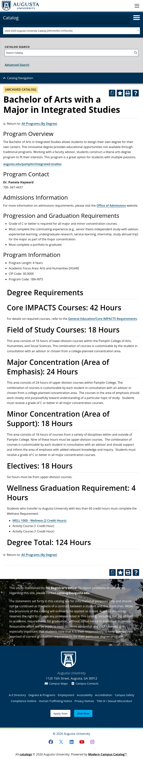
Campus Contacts (85, 683)
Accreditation (103, 695)
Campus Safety (124, 695)
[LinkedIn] (71, 742)
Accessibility (85, 695)
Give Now (83, 713)
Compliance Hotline (23, 701)
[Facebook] (51, 742)
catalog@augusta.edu (73, 593)
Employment (66, 695)
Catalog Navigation (20, 78)
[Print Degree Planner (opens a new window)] (112, 93)
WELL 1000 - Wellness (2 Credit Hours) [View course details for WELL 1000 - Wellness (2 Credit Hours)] (39, 520)
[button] (136, 17)
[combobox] (71, 30)
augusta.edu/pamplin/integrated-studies (32, 164)
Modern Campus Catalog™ (107, 754)
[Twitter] (61, 742)
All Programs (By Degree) (39, 124)
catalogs (26, 754)
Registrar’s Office (64, 588)
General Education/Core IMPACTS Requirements (102, 319)
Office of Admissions (111, 205)
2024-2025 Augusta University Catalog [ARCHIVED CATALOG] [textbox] (39, 30)
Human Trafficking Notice (55, 701)
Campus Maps (56, 683)
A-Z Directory (17, 695)
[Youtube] (82, 742)
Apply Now (60, 713)
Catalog (11, 18)
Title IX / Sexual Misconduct (114, 701)
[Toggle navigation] (137, 5)
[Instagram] (92, 742)
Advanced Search (17, 65)
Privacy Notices (84, 701)
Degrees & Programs (41, 695)
